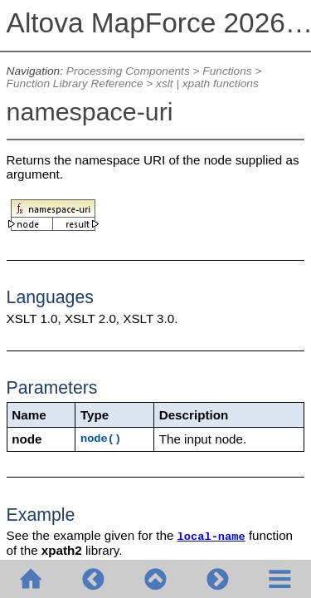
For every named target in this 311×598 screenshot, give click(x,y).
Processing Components (128, 71)
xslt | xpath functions (207, 83)
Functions (226, 71)
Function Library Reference (75, 83)
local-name (211, 537)
